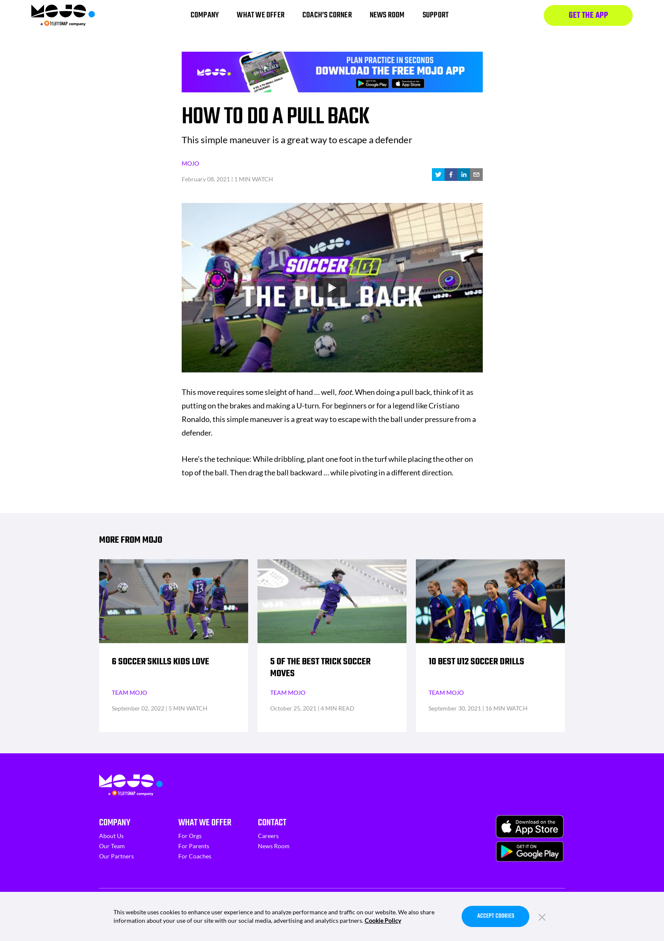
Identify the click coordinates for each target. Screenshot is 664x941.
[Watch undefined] (332, 287)
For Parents (193, 845)
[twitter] (438, 174)
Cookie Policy (383, 920)
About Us (111, 835)
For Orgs (190, 835)
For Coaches (194, 856)
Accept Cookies (495, 916)
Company (114, 823)
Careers (268, 835)
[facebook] (451, 174)
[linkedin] (463, 174)
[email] (476, 174)
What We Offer (204, 823)
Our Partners (116, 856)
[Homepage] (63, 15)
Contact (272, 823)
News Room (274, 845)
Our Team (112, 845)
